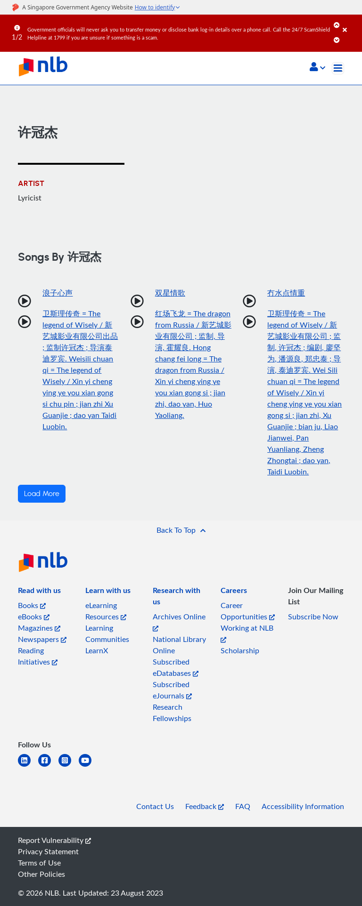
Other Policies (41, 874)
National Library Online (179, 645)
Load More (41, 493)
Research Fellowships (172, 712)
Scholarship (240, 650)
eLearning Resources (105, 611)
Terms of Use (39, 863)
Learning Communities (107, 633)
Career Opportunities (248, 611)
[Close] (351, 23)
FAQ (242, 806)
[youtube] (89, 766)
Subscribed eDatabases (175, 667)
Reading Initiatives (38, 656)
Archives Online (179, 621)
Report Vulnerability (54, 840)
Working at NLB (247, 633)
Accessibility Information (303, 806)
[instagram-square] (68, 766)
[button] (317, 67)
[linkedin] (28, 766)
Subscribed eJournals (172, 690)
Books (32, 605)
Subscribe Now (313, 616)
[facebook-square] (48, 766)
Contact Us (155, 806)
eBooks (33, 616)
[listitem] (39, 592)
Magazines (39, 628)
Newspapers (42, 639)
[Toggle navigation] (338, 68)
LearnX (96, 650)
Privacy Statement (48, 851)
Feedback (204, 806)
